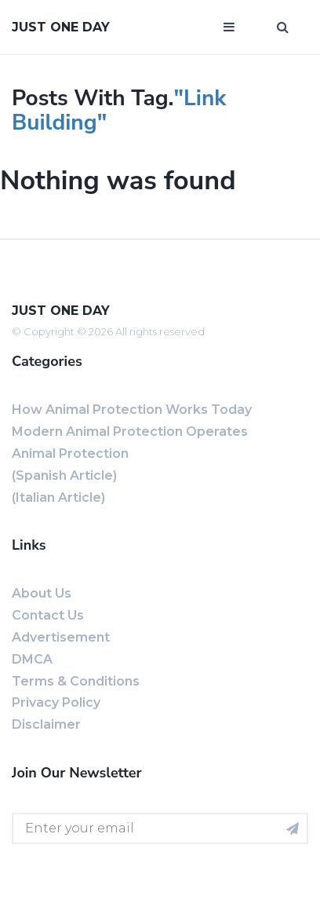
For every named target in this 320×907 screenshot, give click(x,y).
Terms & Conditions (76, 681)
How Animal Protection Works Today (132, 409)
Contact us (48, 615)
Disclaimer (46, 724)
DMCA (32, 659)
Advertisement (61, 637)
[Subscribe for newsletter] (292, 828)
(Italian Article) (58, 497)
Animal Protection (70, 453)
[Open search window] (282, 27)
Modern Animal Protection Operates (130, 431)
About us (41, 593)
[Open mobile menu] (229, 27)
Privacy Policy (56, 702)
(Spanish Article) (64, 475)
